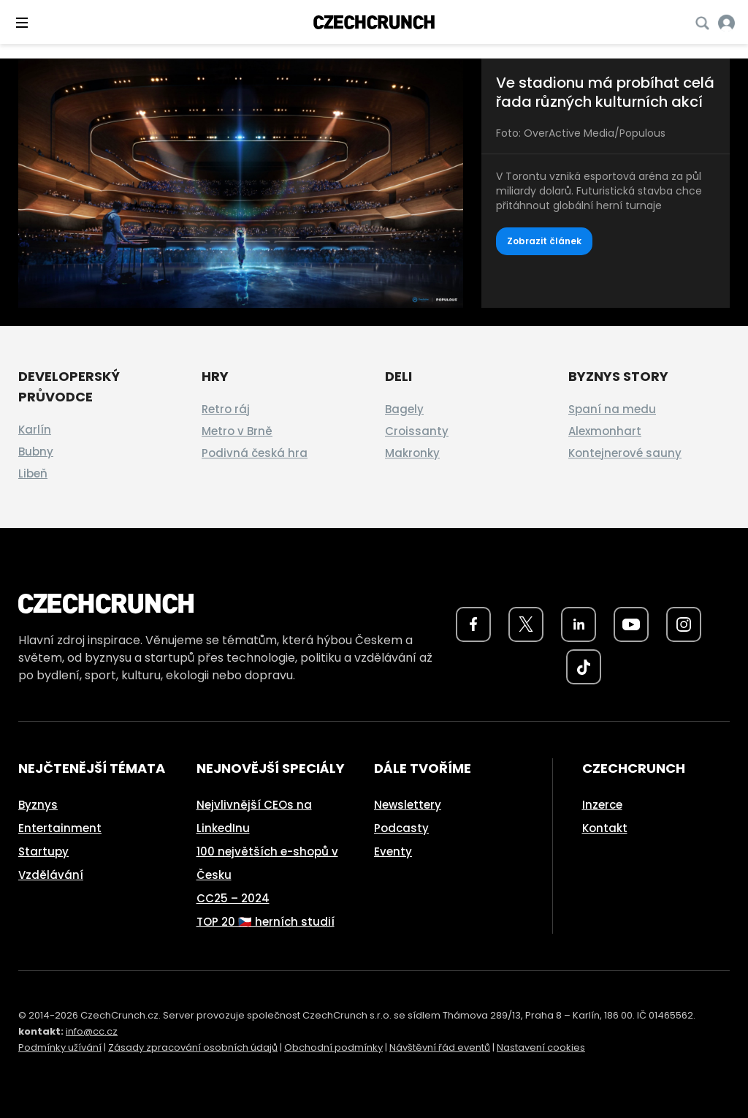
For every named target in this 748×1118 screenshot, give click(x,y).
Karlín (34, 429)
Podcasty (401, 828)
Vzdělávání (50, 875)
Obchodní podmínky (333, 1047)
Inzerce (602, 804)
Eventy (393, 851)
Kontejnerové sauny (625, 453)
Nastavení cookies (541, 1047)
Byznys (38, 804)
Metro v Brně (237, 431)
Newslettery (407, 804)
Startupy (43, 851)
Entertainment (60, 828)
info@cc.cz (92, 1031)
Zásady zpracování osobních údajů (193, 1047)
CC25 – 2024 (233, 898)
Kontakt (604, 828)
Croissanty (417, 431)
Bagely (404, 409)
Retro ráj (226, 409)
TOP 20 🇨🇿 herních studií (265, 921)
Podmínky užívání (60, 1047)
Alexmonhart (604, 431)
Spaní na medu (612, 409)
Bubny (35, 451)
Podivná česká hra (255, 453)
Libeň (32, 473)
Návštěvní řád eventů (439, 1047)
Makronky (412, 453)
